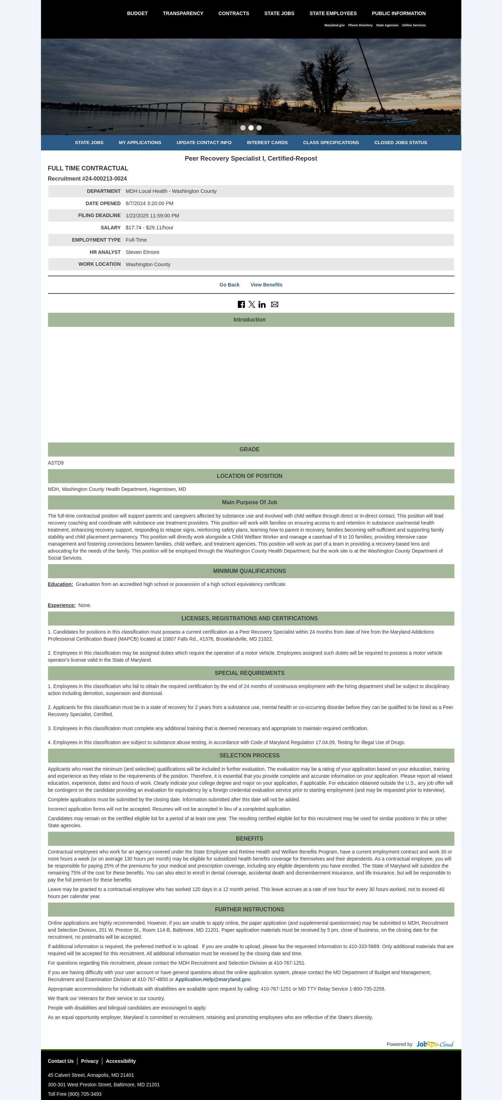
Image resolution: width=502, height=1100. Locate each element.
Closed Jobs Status (400, 142)
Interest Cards (267, 142)
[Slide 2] (251, 128)
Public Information (399, 13)
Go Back (230, 285)
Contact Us (61, 1061)
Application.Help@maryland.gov (212, 979)
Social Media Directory (448, 1063)
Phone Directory (360, 25)
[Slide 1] (243, 128)
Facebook (409, 1063)
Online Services (414, 25)
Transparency (183, 13)
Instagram (435, 1063)
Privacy (89, 1061)
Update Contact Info (204, 142)
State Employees (333, 13)
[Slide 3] (259, 128)
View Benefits (266, 285)
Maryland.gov (334, 25)
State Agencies (387, 25)
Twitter (422, 1063)
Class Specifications (331, 142)
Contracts (234, 13)
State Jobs (279, 13)
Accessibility (121, 1061)
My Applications (140, 142)
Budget (137, 13)
